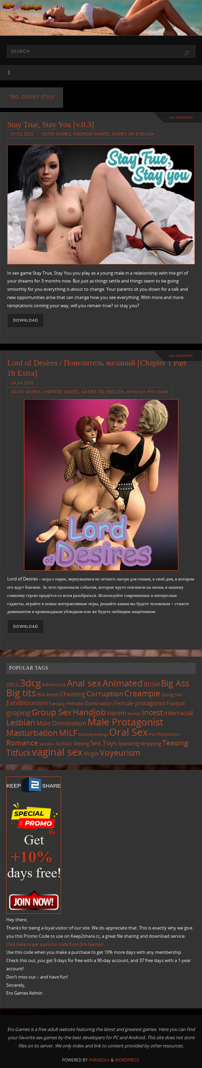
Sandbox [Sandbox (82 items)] (47, 744)
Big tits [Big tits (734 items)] (21, 693)
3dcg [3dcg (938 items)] (30, 682)
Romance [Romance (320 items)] (22, 742)
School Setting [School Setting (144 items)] (72, 743)
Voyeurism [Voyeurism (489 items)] (120, 752)
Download (25, 320)
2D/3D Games (56, 134)
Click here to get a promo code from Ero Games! (54, 944)
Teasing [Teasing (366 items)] (175, 742)
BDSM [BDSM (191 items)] (152, 684)
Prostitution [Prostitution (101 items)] (169, 734)
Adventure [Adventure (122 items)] (54, 685)
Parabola (99, 1060)
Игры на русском (147, 392)
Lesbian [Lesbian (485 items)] (20, 722)
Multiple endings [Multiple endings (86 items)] (93, 734)
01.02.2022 (22, 134)
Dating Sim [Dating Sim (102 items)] (171, 695)
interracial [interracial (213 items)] (178, 713)
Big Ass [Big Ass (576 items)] (175, 683)
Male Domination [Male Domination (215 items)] (61, 723)
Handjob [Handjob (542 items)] (89, 712)
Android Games (91, 134)
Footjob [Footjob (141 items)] (176, 703)
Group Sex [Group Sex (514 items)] (52, 712)
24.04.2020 (22, 383)
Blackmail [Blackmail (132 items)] (48, 694)
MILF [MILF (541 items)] (68, 732)
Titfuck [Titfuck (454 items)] (18, 752)
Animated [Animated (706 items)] (123, 683)
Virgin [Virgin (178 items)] (91, 753)
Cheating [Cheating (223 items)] (72, 694)
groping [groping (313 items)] (18, 712)
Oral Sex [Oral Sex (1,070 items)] (128, 732)
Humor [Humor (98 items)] (134, 714)
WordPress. (127, 1060)
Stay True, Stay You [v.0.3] (50, 124)
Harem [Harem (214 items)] (117, 713)
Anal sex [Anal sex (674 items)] (84, 683)
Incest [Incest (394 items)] (152, 712)
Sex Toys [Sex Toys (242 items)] (103, 743)
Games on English (133, 134)
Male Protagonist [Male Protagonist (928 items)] (125, 721)
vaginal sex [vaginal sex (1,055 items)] (57, 752)
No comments (181, 117)
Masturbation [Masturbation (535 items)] (32, 732)
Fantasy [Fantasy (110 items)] (57, 703)
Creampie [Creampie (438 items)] (142, 693)
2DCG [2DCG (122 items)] (12, 685)
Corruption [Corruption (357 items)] (104, 693)
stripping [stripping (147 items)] (150, 743)
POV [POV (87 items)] (153, 734)
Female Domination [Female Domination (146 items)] (89, 703)
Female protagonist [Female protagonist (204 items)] (140, 703)
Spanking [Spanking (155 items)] (128, 743)
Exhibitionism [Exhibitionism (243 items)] (27, 702)
